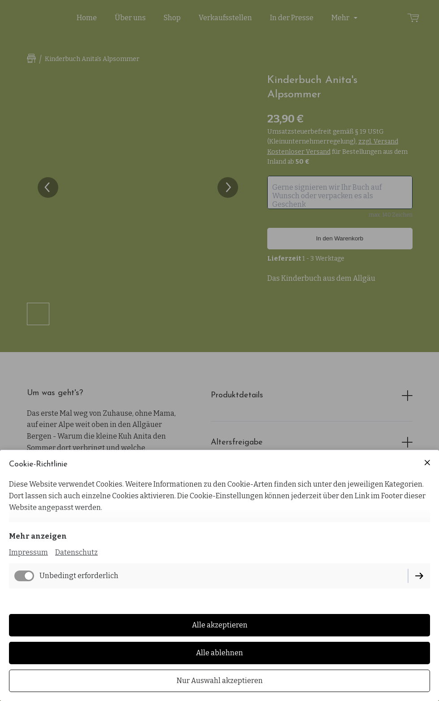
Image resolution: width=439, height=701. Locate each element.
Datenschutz (76, 552)
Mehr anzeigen (38, 536)
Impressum (28, 552)
